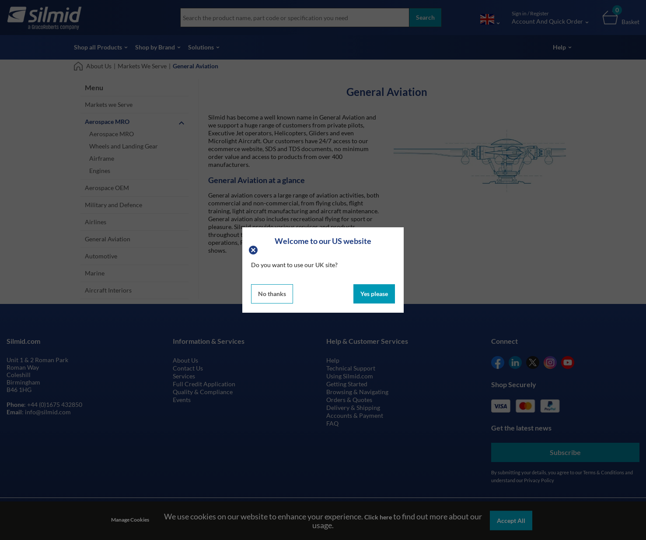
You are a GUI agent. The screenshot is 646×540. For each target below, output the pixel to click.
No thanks (272, 293)
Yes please (374, 293)
